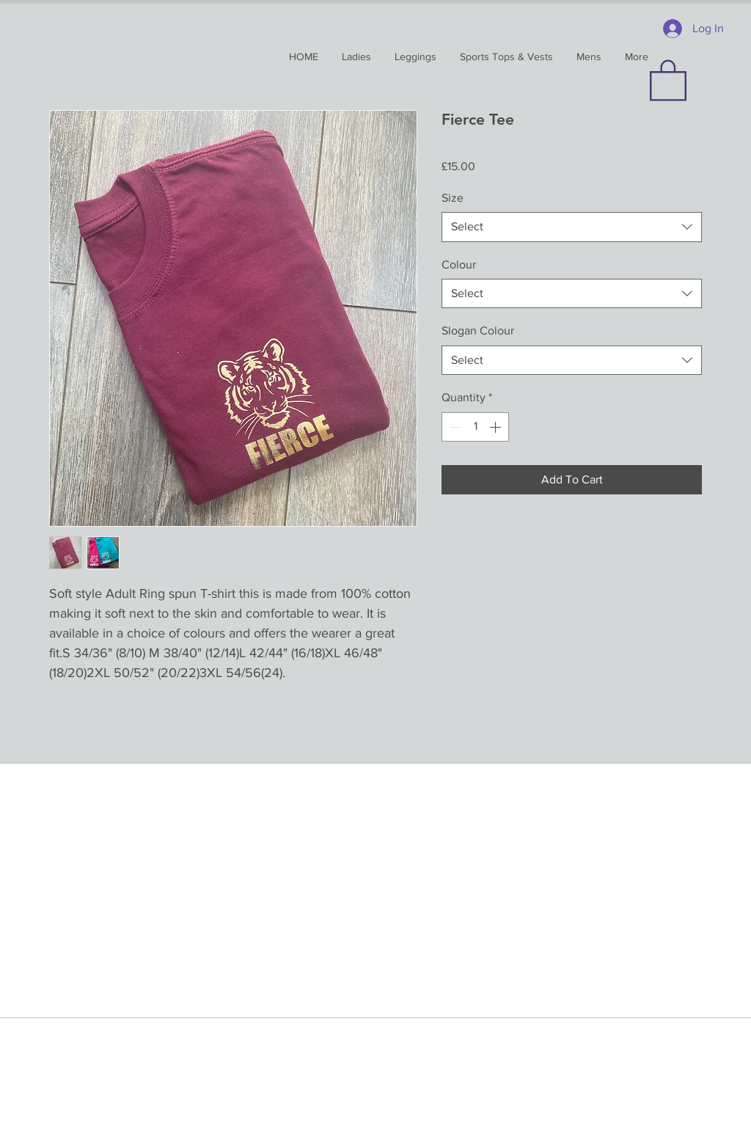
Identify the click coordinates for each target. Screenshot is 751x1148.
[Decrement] (454, 427)
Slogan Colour (478, 330)
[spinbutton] (475, 427)
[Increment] (496, 427)
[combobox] (572, 226)
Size (453, 197)
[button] (668, 79)
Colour (459, 264)
